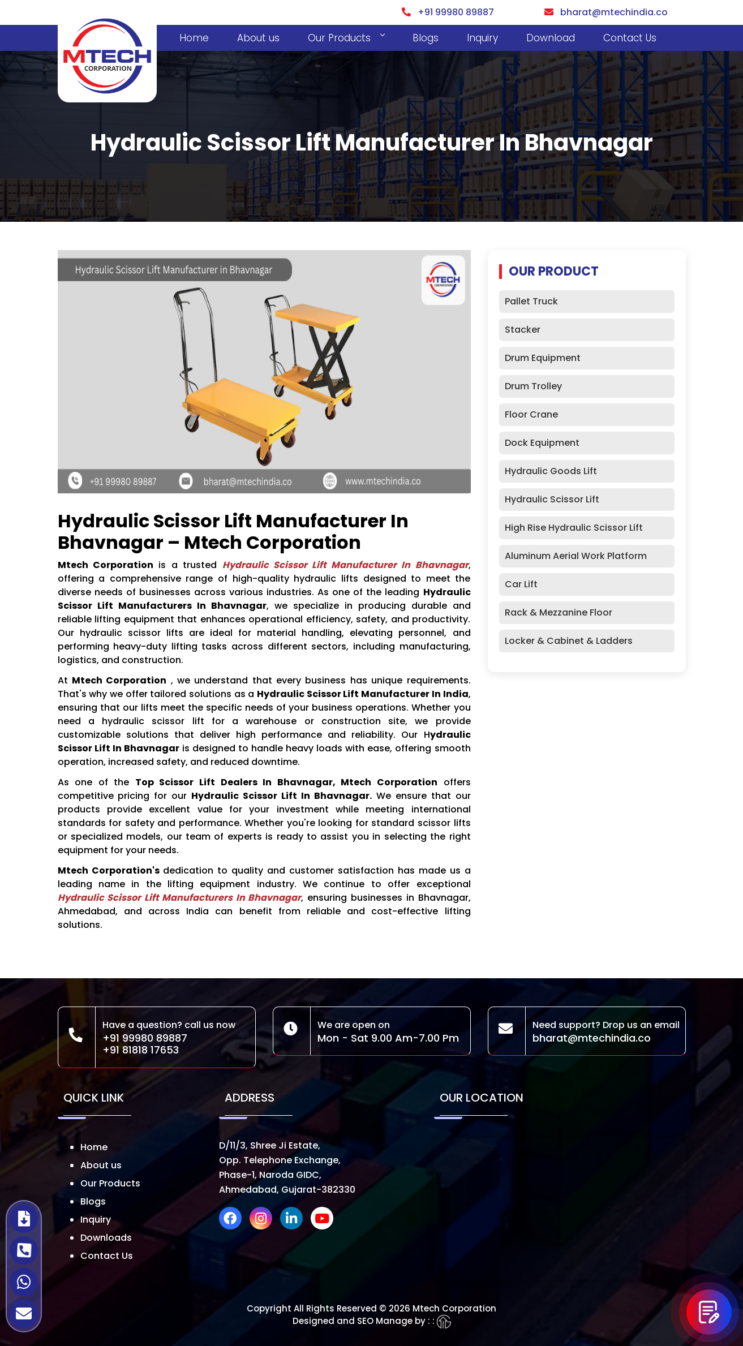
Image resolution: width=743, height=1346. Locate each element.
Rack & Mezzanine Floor (558, 612)
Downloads (106, 1237)
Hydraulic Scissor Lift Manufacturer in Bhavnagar (345, 564)
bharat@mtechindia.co (606, 12)
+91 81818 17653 (140, 1050)
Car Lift (521, 584)
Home (194, 38)
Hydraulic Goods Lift (551, 471)
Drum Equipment (543, 357)
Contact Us (629, 38)
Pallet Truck (531, 301)
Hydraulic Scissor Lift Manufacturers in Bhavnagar (180, 897)
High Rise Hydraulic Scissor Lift (574, 527)
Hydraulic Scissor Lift (552, 499)
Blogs (426, 38)
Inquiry (482, 38)
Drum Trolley (533, 386)
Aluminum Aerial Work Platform (576, 555)
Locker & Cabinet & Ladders (569, 640)
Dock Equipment (542, 442)
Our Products (346, 38)
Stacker (522, 329)
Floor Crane (531, 414)
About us (258, 38)
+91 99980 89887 (448, 12)
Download (550, 38)
